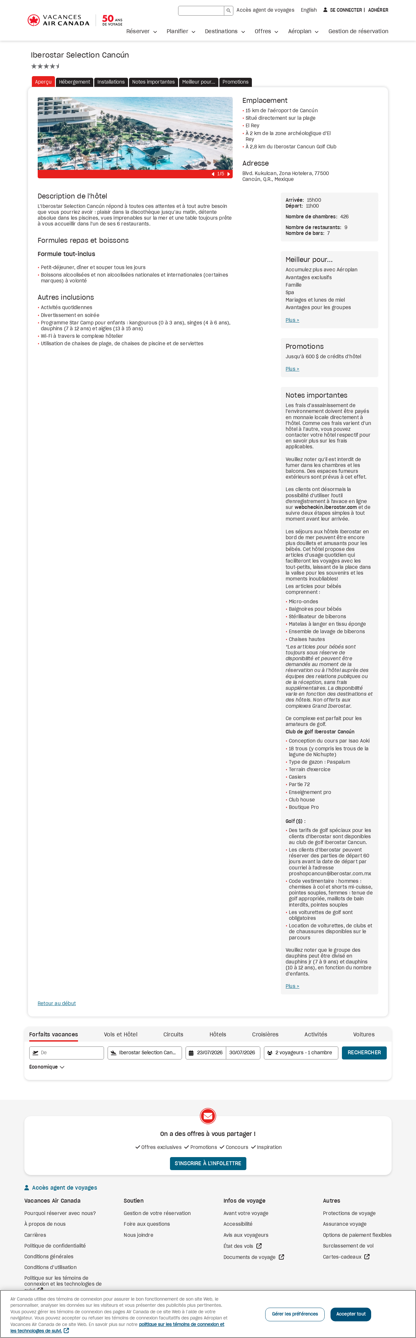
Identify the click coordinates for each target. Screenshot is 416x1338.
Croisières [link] (265, 1034)
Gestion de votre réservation (157, 1213)
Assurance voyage (345, 1224)
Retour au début (57, 1004)
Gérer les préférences (295, 1314)
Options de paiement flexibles (357, 1235)
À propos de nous (45, 1224)
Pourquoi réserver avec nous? (60, 1213)
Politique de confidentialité (55, 1246)
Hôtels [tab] (218, 1034)
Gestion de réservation (358, 31)
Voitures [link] (364, 1034)
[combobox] (47, 1067)
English (309, 10)
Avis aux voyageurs (246, 1235)
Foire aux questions (147, 1224)
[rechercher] (201, 10)
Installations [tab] (111, 82)
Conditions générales (48, 1257)
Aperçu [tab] (43, 82)
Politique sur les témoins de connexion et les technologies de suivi (63, 1284)
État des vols (239, 1246)
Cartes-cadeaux (343, 1257)
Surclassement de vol (348, 1246)
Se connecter (345, 10)
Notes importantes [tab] (153, 82)
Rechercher (364, 1052)
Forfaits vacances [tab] (53, 1034)
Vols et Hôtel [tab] (120, 1034)
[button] (141, 31)
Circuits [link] (173, 1034)
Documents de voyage (250, 1257)
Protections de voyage (349, 1213)
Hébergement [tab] (74, 82)
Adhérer (377, 10)
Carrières (35, 1235)
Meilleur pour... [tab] (198, 82)
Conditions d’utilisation (50, 1267)
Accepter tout (351, 1314)
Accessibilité (238, 1224)
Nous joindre (138, 1235)
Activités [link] (316, 1034)
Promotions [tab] (236, 82)
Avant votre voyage (246, 1213)
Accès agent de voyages (265, 10)
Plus (291, 320)
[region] (208, 1314)
